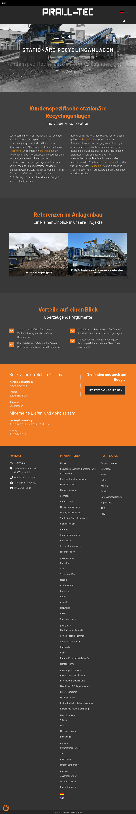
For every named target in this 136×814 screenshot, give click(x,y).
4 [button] (129, 278)
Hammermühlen (68, 490)
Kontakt (64, 771)
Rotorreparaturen (68, 691)
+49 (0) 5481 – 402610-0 (25, 477)
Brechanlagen (46, 150)
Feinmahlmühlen (68, 484)
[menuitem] (124, 12)
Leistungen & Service (70, 670)
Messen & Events (68, 731)
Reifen (63, 613)
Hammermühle (111, 162)
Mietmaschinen (67, 551)
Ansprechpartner (68, 775)
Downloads (65, 736)
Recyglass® (65, 540)
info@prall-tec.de (22, 487)
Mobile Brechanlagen (70, 507)
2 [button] (125, 278)
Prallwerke (65, 647)
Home (63, 463)
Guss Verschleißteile (70, 641)
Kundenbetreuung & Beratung (74, 708)
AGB (103, 508)
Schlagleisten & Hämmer (72, 635)
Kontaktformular (68, 787)
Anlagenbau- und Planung (72, 675)
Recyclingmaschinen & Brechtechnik (78, 468)
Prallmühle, (96, 165)
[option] (38, 255)
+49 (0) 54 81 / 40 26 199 (25, 482)
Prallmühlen (15, 150)
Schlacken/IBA (67, 574)
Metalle (63, 579)
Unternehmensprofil (70, 747)
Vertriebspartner (68, 781)
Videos (63, 719)
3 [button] (127, 278)
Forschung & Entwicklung (72, 680)
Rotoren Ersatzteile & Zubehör (74, 658)
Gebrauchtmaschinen (70, 546)
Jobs (62, 753)
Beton (63, 596)
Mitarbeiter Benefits (69, 764)
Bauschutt (65, 563)
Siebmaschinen (67, 523)
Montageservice (68, 663)
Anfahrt (104, 491)
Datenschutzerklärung (111, 496)
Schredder (65, 495)
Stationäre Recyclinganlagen (74, 518)
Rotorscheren (66, 501)
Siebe (63, 652)
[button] (6, 808)
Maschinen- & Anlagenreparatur (75, 686)
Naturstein (65, 607)
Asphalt (63, 602)
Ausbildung (65, 759)
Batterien (64, 591)
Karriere (64, 743)
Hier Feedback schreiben (105, 390)
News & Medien (67, 715)
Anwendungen (67, 558)
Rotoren (64, 529)
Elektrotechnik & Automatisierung (76, 703)
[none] (124, 12)
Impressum (106, 502)
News (62, 725)
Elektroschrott (67, 585)
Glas (62, 568)
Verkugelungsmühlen (70, 512)
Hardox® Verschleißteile (71, 630)
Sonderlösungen (68, 619)
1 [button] (123, 278)
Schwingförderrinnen (70, 535)
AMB (103, 513)
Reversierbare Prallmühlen (73, 479)
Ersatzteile (65, 625)
